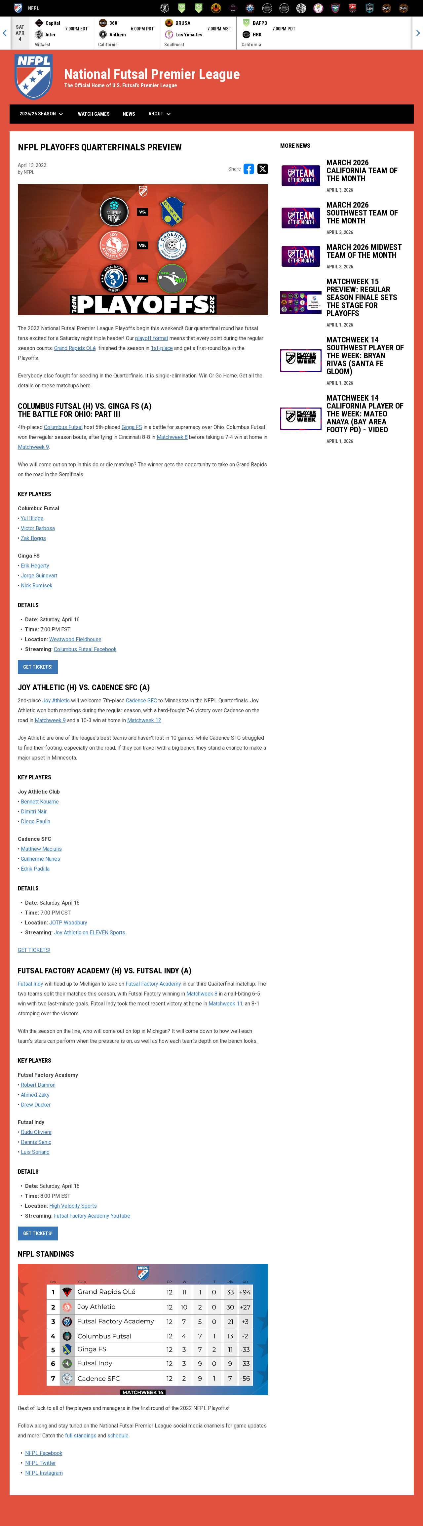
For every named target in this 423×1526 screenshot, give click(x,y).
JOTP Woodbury (68, 923)
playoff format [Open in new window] (151, 338)
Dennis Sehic (36, 1142)
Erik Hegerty (35, 566)
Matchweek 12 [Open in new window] (144, 720)
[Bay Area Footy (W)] (199, 8)
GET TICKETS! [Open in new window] (38, 667)
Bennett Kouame (40, 802)
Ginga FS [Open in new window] (132, 427)
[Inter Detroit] (301, 8)
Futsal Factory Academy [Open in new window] (153, 984)
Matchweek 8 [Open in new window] (172, 437)
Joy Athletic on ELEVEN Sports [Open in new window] (89, 932)
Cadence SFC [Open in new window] (141, 700)
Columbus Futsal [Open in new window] (63, 427)
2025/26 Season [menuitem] (42, 114)
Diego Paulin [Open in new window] (35, 821)
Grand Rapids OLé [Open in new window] (75, 348)
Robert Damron (38, 1085)
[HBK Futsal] (267, 8)
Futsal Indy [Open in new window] (30, 984)
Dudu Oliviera (36, 1132)
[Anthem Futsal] (165, 8)
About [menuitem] (160, 114)
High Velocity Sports (73, 1206)
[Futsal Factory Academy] (250, 8)
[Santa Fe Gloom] (370, 8)
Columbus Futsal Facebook (85, 649)
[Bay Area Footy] (182, 8)
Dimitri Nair (34, 811)
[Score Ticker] (211, 33)
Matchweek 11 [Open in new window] (226, 1003)
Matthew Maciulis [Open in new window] (41, 849)
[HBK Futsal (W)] (284, 8)
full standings (80, 1435)
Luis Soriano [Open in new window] (35, 1152)
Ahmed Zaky (35, 1095)
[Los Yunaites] (318, 8)
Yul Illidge (32, 518)
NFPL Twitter (40, 1463)
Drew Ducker (36, 1105)
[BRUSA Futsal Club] (216, 8)
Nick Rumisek (37, 585)
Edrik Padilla (35, 869)
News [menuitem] (129, 114)
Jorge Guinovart (39, 575)
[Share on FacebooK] (249, 169)
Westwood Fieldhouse (75, 639)
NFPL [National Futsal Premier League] (26, 8)
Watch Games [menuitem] (96, 114)
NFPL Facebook (43, 1453)
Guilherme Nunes (40, 859)
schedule (118, 1435)
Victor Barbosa (38, 528)
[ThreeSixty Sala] (387, 8)
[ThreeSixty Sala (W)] (404, 8)
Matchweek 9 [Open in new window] (33, 447)
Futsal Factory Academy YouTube (92, 1216)
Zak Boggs (33, 538)
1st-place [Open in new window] (162, 348)
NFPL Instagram (44, 1473)
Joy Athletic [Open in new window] (56, 700)
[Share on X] (262, 169)
